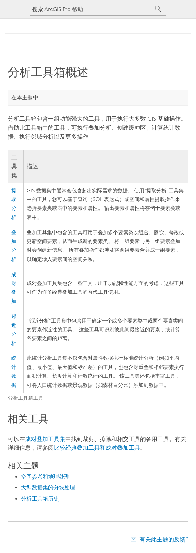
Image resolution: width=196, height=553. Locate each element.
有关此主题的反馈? (163, 539)
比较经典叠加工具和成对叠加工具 (97, 447)
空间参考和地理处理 (45, 476)
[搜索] (158, 9)
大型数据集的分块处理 (48, 487)
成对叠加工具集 (45, 439)
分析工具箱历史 (40, 498)
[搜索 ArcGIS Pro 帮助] (91, 9)
